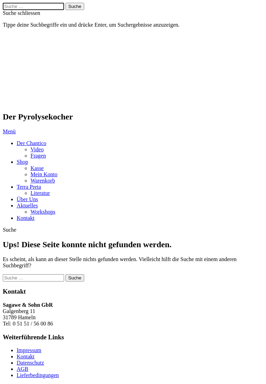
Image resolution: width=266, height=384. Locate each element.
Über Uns (27, 199)
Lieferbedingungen (38, 375)
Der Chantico (31, 143)
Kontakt (26, 218)
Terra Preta (29, 187)
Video (37, 149)
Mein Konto (43, 174)
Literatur (40, 193)
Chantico (37, 70)
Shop (22, 162)
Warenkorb (42, 181)
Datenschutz (30, 363)
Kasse (37, 168)
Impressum (29, 350)
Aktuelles (27, 205)
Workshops (42, 212)
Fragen (38, 156)
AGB (22, 369)
